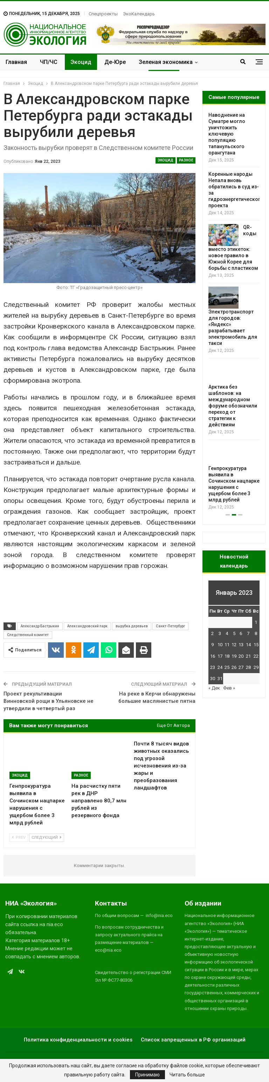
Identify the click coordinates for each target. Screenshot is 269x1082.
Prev (19, 837)
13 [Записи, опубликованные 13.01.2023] (241, 644)
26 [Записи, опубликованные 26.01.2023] (234, 667)
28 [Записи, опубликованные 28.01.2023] (248, 667)
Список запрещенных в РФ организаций (193, 1040)
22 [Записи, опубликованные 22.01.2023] (256, 656)
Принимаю (147, 1074)
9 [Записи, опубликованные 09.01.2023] (212, 644)
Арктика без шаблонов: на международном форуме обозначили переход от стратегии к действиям (232, 405)
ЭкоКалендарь (139, 13)
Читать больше (187, 1074)
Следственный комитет (28, 635)
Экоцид (80, 62)
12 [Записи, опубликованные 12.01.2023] (234, 644)
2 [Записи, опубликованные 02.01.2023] (212, 633)
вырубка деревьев (132, 626)
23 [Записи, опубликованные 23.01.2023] (212, 667)
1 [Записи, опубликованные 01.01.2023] (256, 622)
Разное (186, 160)
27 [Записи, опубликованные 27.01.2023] (241, 667)
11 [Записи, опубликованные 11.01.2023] (227, 644)
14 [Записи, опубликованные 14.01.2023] (248, 644)
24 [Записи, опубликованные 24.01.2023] (220, 667)
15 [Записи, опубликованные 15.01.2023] (256, 644)
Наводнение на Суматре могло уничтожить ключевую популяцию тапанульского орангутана (226, 134)
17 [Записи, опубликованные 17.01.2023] (220, 656)
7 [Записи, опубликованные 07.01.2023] (248, 633)
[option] (234, 311)
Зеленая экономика (166, 62)
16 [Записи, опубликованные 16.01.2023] (212, 656)
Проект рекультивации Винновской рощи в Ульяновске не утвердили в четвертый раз (49, 701)
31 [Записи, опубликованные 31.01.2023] (220, 678)
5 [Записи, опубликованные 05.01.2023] (234, 633)
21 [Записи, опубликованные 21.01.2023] (248, 656)
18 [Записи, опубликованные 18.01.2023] (227, 656)
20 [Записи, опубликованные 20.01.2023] (241, 656)
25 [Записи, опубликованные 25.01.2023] (227, 667)
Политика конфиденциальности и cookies (78, 1040)
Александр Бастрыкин (40, 626)
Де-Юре (115, 62)
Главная (16, 62)
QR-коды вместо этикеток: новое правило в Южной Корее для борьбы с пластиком (233, 247)
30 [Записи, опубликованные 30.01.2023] (212, 678)
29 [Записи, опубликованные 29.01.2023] (256, 667)
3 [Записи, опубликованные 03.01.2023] (220, 633)
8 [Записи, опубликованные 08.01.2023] (256, 633)
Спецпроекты (103, 13)
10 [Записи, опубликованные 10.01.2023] (220, 644)
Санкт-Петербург (170, 626)
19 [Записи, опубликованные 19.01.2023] (234, 656)
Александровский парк (87, 626)
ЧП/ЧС (48, 62)
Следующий (47, 837)
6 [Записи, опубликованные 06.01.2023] (241, 633)
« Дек (214, 688)
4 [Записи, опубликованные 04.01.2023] (227, 633)
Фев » (229, 688)
